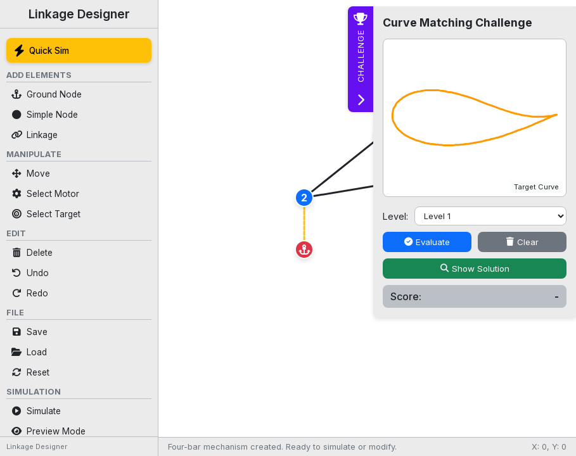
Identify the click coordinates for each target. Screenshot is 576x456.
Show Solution (474, 268)
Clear (522, 242)
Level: (395, 216)
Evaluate (427, 242)
